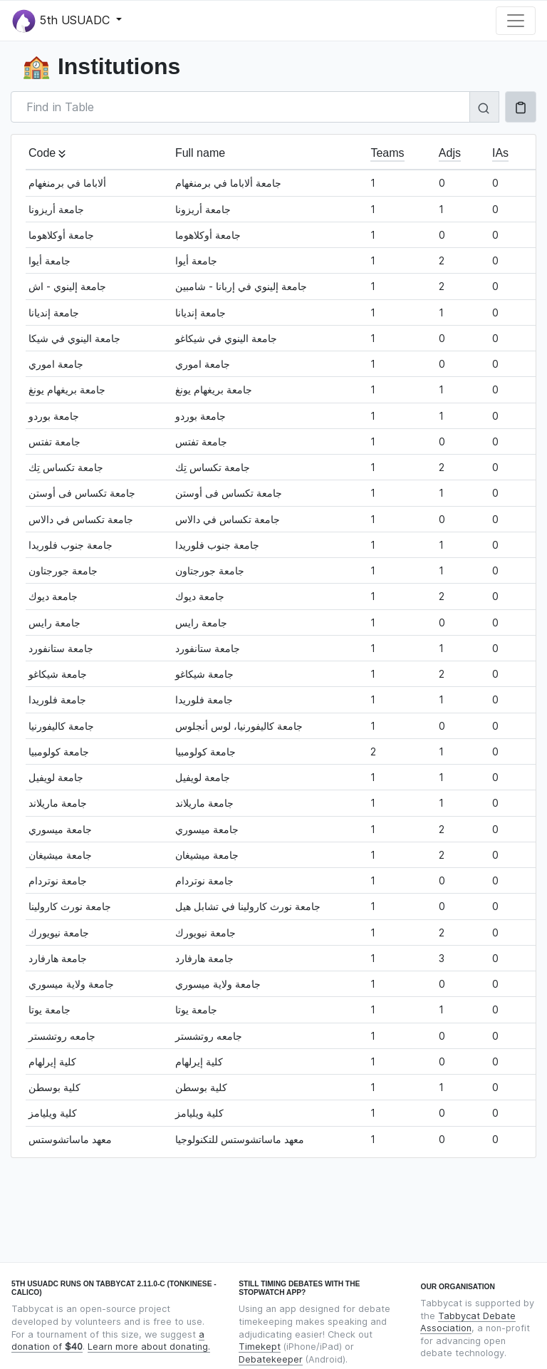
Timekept (260, 1346)
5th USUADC (62, 21)
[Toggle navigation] (516, 20)
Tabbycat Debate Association (468, 1322)
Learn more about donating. (149, 1346)
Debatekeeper (271, 1359)
